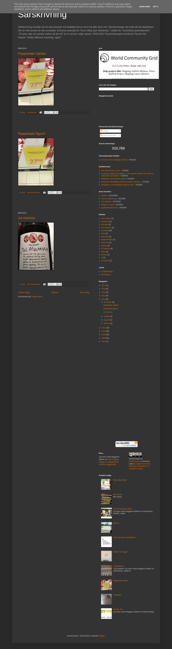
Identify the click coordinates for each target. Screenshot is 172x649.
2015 (104, 292)
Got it (155, 7)
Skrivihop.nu (106, 275)
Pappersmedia (106, 240)
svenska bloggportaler (107, 464)
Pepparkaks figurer (31, 133)
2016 (104, 289)
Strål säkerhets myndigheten (124, 537)
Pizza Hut (105, 242)
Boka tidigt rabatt (120, 480)
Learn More (144, 7)
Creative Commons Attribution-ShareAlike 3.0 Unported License (140, 466)
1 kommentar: (32, 112)
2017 (104, 285)
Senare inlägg (24, 292)
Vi (102, 258)
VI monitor (105, 261)
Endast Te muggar (120, 552)
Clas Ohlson (106, 218)
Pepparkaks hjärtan (32, 53)
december (108, 302)
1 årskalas (117, 595)
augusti (107, 320)
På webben (105, 249)
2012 (104, 299)
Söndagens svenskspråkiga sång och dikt (117, 185)
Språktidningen (107, 271)
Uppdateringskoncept (109, 208)
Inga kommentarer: (34, 192)
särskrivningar (113, 459)
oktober (107, 316)
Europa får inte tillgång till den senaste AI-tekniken (120, 182)
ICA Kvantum (106, 228)
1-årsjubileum (118, 566)
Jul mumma (26, 218)
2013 (104, 296)
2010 (104, 331)
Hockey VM (117, 609)
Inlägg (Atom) (37, 297)
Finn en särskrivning (109, 199)
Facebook (105, 222)
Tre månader (106, 202)
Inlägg (104, 131)
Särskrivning (42, 14)
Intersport (105, 237)
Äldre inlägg (84, 292)
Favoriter (104, 224)
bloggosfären (113, 462)
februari (107, 323)
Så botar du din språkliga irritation (114, 160)
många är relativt (107, 205)
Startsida (54, 292)
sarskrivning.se (135, 461)
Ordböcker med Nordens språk (113, 179)
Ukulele (104, 196)
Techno (104, 255)
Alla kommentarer (109, 135)
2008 (104, 338)
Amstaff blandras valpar (122, 509)
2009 (104, 335)
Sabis (103, 252)
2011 (104, 328)
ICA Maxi (104, 231)
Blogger (102, 636)
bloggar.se (103, 462)
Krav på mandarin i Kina (110, 171)
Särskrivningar (134, 459)
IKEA (103, 233)
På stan (104, 246)
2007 (104, 341)
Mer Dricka (117, 494)
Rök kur (116, 523)
